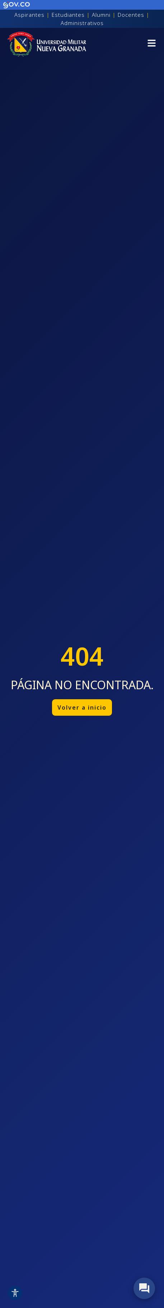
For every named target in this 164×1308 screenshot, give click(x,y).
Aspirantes (29, 14)
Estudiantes (68, 14)
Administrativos (82, 22)
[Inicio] (46, 44)
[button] (151, 44)
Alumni (101, 14)
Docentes (131, 14)
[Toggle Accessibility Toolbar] (15, 1293)
